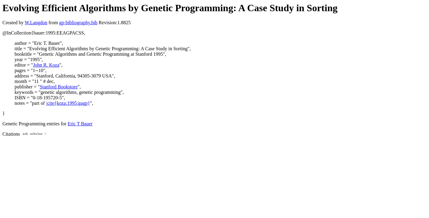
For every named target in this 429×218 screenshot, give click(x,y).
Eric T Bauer (80, 123)
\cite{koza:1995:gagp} (68, 103)
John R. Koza (46, 65)
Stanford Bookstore (59, 86)
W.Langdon (36, 22)
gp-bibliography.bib (78, 22)
